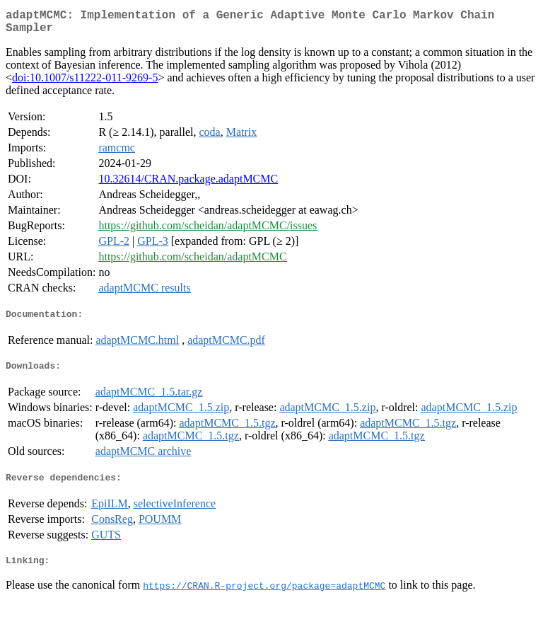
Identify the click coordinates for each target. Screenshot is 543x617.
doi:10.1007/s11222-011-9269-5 (85, 83)
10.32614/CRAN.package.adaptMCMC (188, 184)
